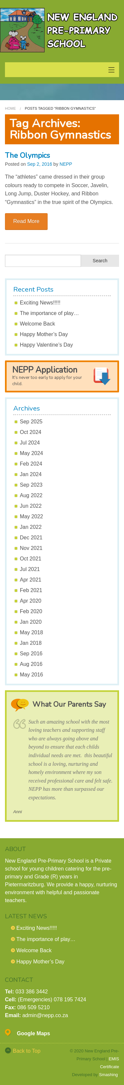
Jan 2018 (31, 643)
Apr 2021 (30, 580)
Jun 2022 (31, 506)
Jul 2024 (30, 442)
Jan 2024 (31, 474)
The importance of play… (49, 313)
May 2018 (31, 632)
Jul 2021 (30, 569)
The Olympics (27, 155)
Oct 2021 (30, 558)
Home (10, 108)
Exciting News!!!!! (40, 302)
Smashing (108, 1074)
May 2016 (31, 674)
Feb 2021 (31, 590)
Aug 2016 (31, 664)
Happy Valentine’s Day (46, 345)
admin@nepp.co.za (45, 1015)
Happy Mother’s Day (44, 334)
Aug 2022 (31, 495)
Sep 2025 (31, 421)
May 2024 (31, 453)
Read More (26, 221)
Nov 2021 (31, 548)
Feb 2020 (31, 611)
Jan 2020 (31, 622)
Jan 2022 (31, 527)
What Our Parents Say (69, 704)
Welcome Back (37, 324)
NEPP (66, 164)
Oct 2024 (30, 432)
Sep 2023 (31, 485)
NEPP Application (47, 375)
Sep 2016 (31, 653)
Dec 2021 (31, 537)
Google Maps (33, 1033)
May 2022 (31, 516)
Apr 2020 (30, 601)
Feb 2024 (31, 464)
